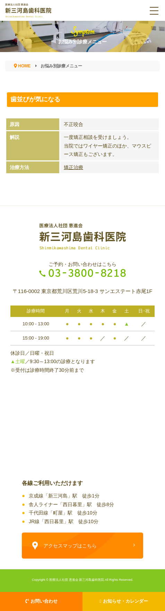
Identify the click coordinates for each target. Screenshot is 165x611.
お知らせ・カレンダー (123, 601)
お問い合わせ (41, 601)
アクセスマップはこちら (64, 546)
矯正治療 (73, 167)
